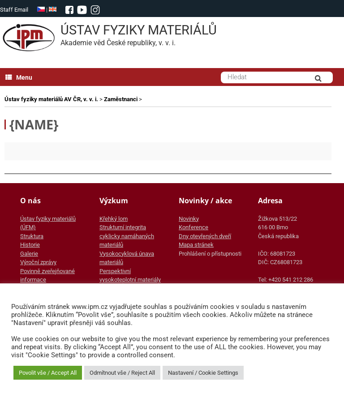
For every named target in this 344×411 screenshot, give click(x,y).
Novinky (189, 218)
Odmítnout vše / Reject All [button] (122, 372)
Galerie (29, 253)
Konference (193, 227)
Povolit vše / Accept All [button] (48, 372)
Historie (30, 244)
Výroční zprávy (38, 262)
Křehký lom (113, 218)
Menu (18, 77)
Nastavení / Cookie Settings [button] (203, 372)
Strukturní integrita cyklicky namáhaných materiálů (126, 236)
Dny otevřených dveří (205, 236)
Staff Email (14, 9)
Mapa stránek (196, 244)
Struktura (31, 236)
